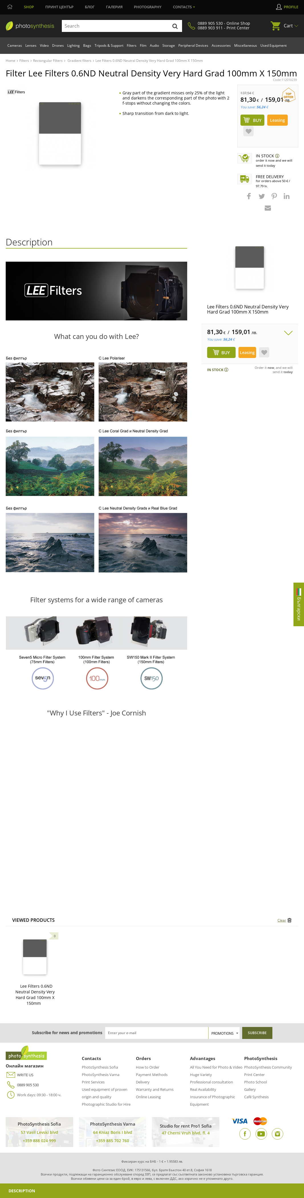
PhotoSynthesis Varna (100, 1074)
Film (143, 45)
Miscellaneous (245, 45)
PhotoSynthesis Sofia (100, 1067)
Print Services (93, 1082)
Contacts (182, 6)
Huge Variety (201, 1074)
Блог (90, 6)
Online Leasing (148, 1096)
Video (44, 45)
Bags (87, 45)
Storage (168, 45)
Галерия (114, 6)
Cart (288, 26)
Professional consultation (211, 1082)
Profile (291, 6)
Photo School (255, 1082)
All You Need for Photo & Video (216, 1067)
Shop (29, 6)
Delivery (143, 1082)
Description (22, 1190)
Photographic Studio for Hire (106, 1104)
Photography (148, 6)
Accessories (221, 45)
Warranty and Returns (155, 1089)
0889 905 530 (22, 1085)
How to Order (147, 1067)
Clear (282, 920)
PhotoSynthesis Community (268, 1067)
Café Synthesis (256, 1096)
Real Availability (203, 1089)
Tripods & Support (109, 45)
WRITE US (19, 1075)
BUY (225, 352)
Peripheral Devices (193, 45)
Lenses (30, 45)
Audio (154, 45)
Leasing (277, 120)
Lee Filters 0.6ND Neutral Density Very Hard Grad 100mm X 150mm (248, 309)
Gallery (250, 1089)
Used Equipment (273, 45)
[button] (249, 199)
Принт (59, 6)
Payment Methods (152, 1074)
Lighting (73, 45)
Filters (131, 45)
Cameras (14, 45)
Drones (58, 45)
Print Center (254, 1074)
